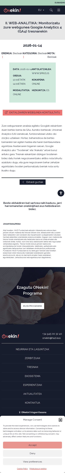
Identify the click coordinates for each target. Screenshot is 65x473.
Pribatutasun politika (37, 469)
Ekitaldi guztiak (32, 182)
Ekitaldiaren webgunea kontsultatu (32, 112)
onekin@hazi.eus (51, 338)
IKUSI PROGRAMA (32, 306)
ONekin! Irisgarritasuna (32, 412)
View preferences (32, 461)
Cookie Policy (22, 469)
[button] (60, 419)
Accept (32, 445)
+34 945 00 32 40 (52, 333)
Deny (32, 453)
